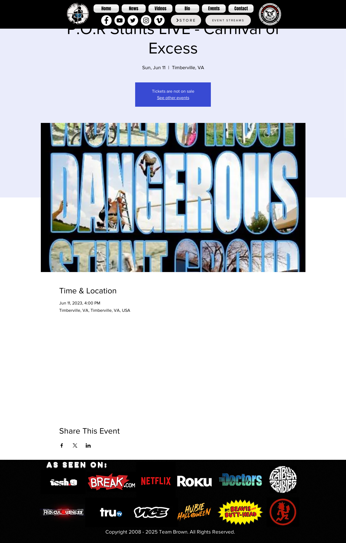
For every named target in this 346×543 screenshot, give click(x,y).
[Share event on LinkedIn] (88, 445)
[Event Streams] (228, 20)
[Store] (186, 20)
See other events (173, 97)
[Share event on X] (75, 445)
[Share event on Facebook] (61, 445)
